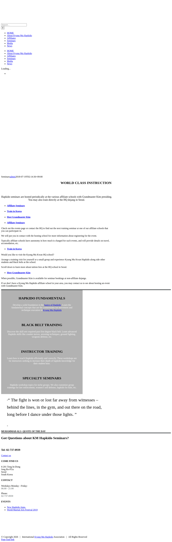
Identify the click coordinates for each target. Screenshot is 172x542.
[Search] (2, 27)
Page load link (7, 539)
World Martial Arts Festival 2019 (22, 510)
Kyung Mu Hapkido (52, 310)
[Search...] (14, 24)
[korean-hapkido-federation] (12, 534)
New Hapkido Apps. (16, 507)
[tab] (59, 205)
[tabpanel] (56, 236)
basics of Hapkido (52, 305)
